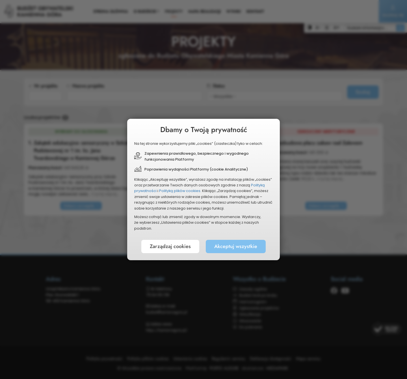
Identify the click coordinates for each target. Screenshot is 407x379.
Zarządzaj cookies (170, 246)
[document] (203, 189)
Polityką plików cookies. (180, 190)
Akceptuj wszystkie (235, 246)
